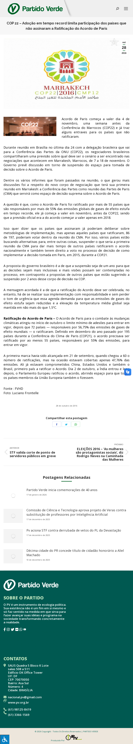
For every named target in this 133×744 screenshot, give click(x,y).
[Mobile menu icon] (125, 8)
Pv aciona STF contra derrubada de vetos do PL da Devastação (73, 530)
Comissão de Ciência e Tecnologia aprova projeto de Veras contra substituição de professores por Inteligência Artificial (76, 512)
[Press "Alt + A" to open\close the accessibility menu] (4, 739)
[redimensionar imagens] (13, 496)
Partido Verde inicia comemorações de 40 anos (61, 490)
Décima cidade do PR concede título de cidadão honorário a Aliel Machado (75, 552)
